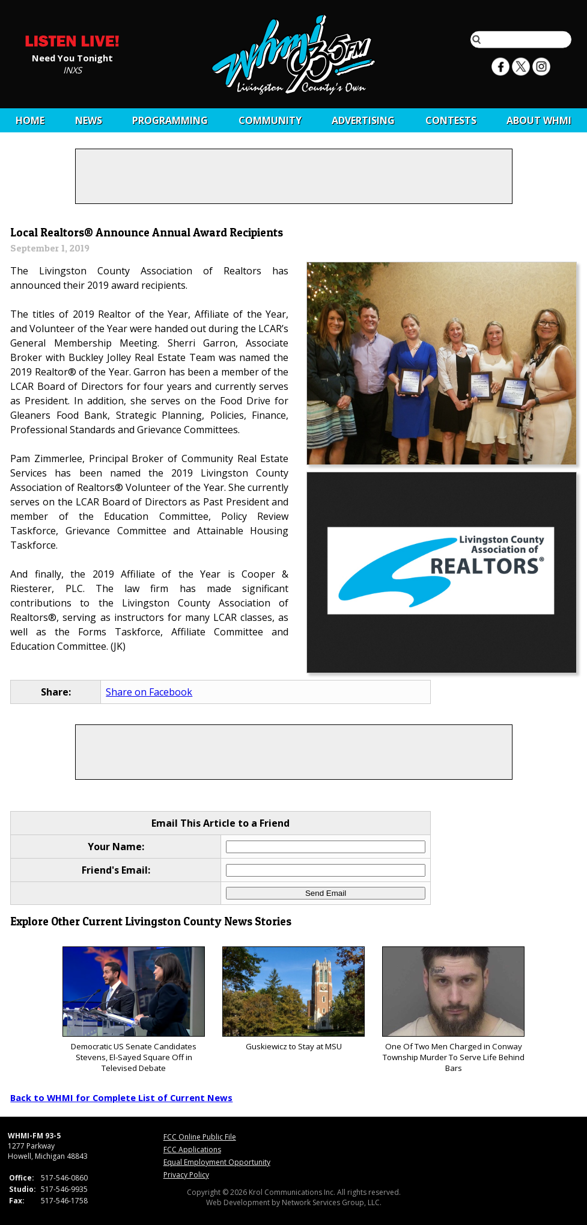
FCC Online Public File (199, 1137)
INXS (72, 69)
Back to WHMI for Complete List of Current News (121, 1097)
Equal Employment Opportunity (216, 1162)
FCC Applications (192, 1149)
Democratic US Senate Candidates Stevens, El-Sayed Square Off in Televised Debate (133, 1009)
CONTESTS (450, 120)
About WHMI (538, 120)
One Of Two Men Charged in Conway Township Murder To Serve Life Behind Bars (453, 1009)
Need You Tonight (72, 57)
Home (30, 120)
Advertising (363, 120)
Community (270, 120)
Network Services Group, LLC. (332, 1202)
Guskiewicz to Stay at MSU (293, 999)
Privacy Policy (186, 1175)
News (88, 120)
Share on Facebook (149, 692)
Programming (170, 120)
